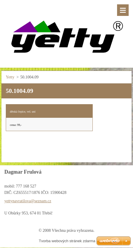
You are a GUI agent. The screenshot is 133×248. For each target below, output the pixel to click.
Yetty (10, 77)
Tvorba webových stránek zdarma (67, 241)
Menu (123, 10)
